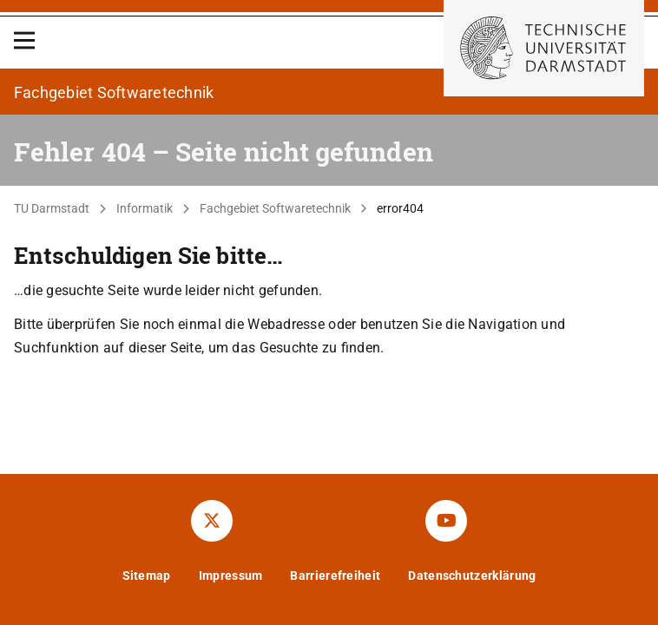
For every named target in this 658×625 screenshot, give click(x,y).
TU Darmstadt (51, 208)
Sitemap (146, 575)
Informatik (144, 208)
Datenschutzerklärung (472, 575)
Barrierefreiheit (335, 575)
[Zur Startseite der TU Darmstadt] (544, 48)
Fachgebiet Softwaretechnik (275, 208)
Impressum (231, 575)
